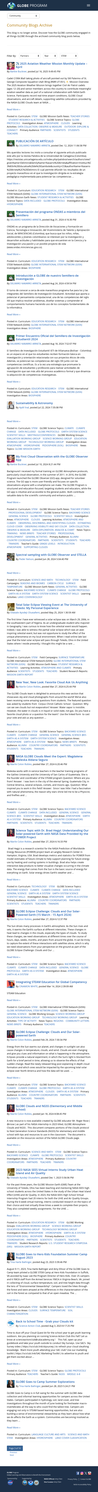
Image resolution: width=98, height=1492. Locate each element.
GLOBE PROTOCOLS (54, 200)
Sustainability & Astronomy (34, 403)
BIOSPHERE (35, 267)
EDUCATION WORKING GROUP (23, 1017)
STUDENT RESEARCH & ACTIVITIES (27, 119)
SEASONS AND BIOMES (33, 583)
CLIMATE (69, 428)
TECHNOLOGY (63, 579)
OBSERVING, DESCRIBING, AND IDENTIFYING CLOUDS (47, 522)
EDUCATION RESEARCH (44, 190)
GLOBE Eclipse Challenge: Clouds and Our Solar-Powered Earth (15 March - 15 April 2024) (48, 913)
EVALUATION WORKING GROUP (24, 438)
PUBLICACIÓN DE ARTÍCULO (34, 141)
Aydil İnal (24, 407)
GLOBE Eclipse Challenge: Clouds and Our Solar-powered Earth (48, 1033)
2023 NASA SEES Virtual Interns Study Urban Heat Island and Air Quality (49, 1171)
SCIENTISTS (60, 130)
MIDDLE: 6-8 (74, 1374)
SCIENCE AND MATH (43, 579)
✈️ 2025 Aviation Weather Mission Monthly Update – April (51, 65)
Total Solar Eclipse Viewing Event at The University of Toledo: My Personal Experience (51, 606)
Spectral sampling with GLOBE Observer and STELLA (51, 555)
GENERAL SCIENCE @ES (74, 734)
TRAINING (12, 533)
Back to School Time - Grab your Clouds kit (44, 1321)
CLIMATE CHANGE (57, 590)
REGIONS (59, 1020)
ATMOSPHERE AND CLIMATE (56, 667)
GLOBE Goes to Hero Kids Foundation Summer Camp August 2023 (51, 1255)
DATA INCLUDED (33, 200)
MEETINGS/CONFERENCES (42, 435)
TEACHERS (13, 133)
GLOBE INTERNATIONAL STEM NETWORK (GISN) (57, 193)
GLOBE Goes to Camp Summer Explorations (45, 1382)
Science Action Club (29, 1325)
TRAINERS (14, 543)
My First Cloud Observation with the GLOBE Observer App (52, 458)
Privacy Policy (72, 1479)
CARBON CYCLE (55, 583)
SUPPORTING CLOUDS (36, 547)
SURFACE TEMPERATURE (72, 657)
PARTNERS (46, 130)
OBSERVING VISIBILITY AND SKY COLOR (46, 526)
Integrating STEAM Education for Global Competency (51, 982)
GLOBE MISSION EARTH (28, 448)
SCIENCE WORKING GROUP (57, 438)
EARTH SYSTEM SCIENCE (75, 431)
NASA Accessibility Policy (82, 1484)
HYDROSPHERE (15, 204)
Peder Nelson (26, 559)
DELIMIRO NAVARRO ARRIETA (34, 145)
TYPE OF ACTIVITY (27, 1020)
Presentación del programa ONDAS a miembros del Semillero (50, 213)
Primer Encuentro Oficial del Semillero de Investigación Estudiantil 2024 (53, 337)
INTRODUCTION (66, 543)
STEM (35, 116)
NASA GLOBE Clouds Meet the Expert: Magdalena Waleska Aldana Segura (49, 758)
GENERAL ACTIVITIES (37, 536)
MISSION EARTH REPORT (20, 674)
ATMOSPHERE (51, 123)
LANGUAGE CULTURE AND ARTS (49, 1434)
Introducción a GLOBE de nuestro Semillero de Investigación (47, 277)
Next (12, 1455)
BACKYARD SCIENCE (79, 512)
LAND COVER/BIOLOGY (30, 597)
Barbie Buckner (18, 71)
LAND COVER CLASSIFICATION (71, 1437)
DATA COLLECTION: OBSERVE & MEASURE (40, 126)
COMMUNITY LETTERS (78, 1020)
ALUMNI (74, 536)
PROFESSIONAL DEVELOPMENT (25, 512)
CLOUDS (66, 123)
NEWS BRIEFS (27, 533)
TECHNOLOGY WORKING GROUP (46, 441)
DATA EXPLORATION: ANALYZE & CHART (53, 529)
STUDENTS (74, 130)
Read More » (13, 109)
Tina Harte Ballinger (21, 1262)
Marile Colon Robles (30, 686)
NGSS (62, 1374)
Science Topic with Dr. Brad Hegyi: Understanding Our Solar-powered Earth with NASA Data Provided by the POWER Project (52, 834)
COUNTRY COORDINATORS (21, 540)
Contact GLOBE (85, 1479)
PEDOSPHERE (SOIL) (53, 445)
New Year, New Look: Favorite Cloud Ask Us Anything (52, 682)
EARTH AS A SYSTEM (20, 593)
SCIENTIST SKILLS (16, 435)
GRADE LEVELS (48, 543)
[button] (88, 5)
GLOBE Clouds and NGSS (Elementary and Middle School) (49, 1107)
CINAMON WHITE (28, 986)
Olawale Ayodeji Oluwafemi (25, 612)
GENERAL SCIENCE (19, 516)
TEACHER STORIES (80, 116)
